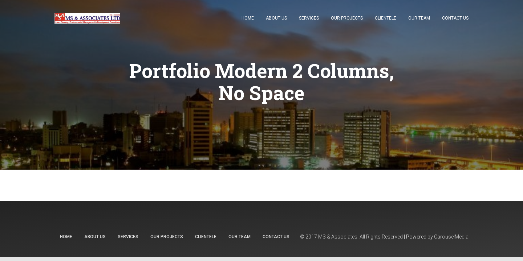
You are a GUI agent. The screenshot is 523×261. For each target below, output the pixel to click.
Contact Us (455, 18)
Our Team (419, 18)
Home (248, 18)
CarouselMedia (451, 237)
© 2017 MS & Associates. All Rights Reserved (351, 237)
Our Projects (347, 18)
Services (309, 18)
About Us (276, 18)
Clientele (385, 18)
